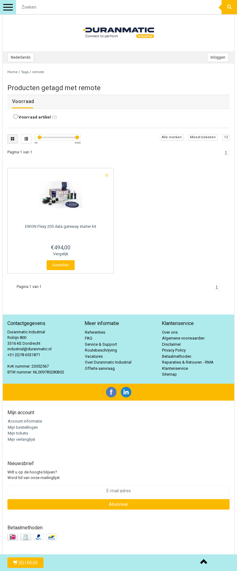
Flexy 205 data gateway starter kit (60, 226)
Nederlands (21, 57)
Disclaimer (171, 344)
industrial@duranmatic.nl (29, 349)
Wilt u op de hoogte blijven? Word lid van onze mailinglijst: (33, 475)
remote (38, 72)
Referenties (95, 332)
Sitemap (169, 374)
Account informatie (25, 421)
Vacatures (94, 356)
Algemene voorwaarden (183, 338)
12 (226, 137)
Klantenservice (175, 368)
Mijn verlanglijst (21, 439)
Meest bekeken (203, 137)
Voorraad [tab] (23, 101)
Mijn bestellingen (23, 427)
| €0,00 (25, 562)
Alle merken (172, 137)
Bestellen (60, 265)
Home (12, 72)
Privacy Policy (174, 350)
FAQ (88, 338)
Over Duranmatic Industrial (108, 362)
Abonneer (118, 504)
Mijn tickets (18, 433)
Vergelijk (61, 254)
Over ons (170, 332)
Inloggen (217, 57)
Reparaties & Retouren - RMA (188, 362)
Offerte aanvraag (100, 368)
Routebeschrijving (101, 350)
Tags (25, 72)
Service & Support (101, 344)
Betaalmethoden (176, 356)
